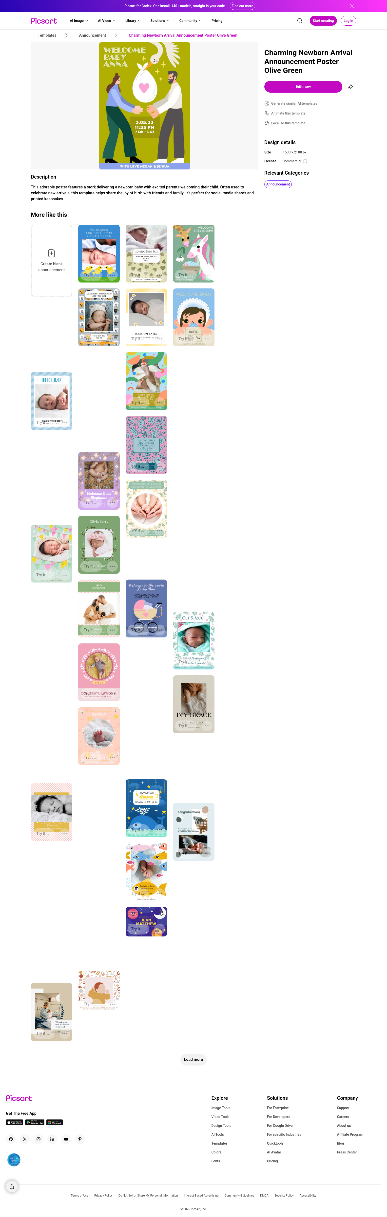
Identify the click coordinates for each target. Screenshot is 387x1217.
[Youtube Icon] (66, 1139)
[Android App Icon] (34, 1124)
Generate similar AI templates (294, 103)
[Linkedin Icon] (52, 1139)
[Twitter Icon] (25, 1139)
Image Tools (220, 1108)
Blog (340, 1143)
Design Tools (221, 1126)
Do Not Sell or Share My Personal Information (148, 1195)
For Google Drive (280, 1126)
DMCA (264, 1195)
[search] (300, 21)
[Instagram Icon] (38, 1139)
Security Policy (284, 1195)
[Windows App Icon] (54, 1124)
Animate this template (288, 113)
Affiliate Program (350, 1134)
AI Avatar (274, 1152)
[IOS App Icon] (14, 1124)
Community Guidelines (239, 1195)
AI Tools (217, 1134)
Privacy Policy (103, 1195)
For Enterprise (278, 1108)
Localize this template (288, 123)
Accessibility (308, 1195)
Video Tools (220, 1117)
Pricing (272, 1161)
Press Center (347, 1152)
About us (344, 1126)
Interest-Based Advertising (201, 1195)
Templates (219, 1143)
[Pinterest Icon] (80, 1139)
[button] (79, 21)
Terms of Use (79, 1195)
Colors (216, 1152)
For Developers (278, 1117)
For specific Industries (284, 1134)
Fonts (215, 1161)
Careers (343, 1117)
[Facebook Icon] (11, 1139)
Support (343, 1108)
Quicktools (275, 1143)
